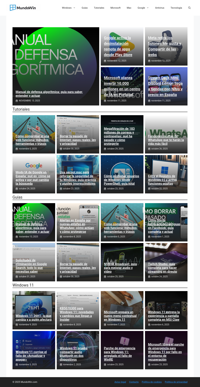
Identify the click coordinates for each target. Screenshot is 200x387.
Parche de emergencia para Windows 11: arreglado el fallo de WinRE (119, 353)
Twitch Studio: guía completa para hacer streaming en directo (162, 267)
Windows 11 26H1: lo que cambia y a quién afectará (34, 317)
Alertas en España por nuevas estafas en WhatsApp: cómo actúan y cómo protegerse (77, 225)
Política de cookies (152, 382)
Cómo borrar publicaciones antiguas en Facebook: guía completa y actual (164, 225)
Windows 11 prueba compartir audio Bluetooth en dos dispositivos (74, 353)
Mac (129, 7)
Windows (70, 8)
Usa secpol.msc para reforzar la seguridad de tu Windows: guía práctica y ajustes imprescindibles (78, 177)
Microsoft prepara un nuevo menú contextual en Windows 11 (120, 315)
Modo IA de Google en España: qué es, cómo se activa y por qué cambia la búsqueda (33, 177)
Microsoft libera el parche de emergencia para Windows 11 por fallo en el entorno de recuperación (166, 352)
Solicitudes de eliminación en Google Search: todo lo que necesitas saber (31, 265)
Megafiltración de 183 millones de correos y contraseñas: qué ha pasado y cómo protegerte (119, 136)
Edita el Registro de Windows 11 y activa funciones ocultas (162, 179)
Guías (85, 7)
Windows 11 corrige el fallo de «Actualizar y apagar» (31, 355)
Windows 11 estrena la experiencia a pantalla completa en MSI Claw (164, 315)
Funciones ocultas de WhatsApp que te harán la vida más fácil (166, 140)
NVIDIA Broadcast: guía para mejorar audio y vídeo (120, 267)
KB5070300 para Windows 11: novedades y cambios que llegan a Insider (77, 313)
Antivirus (159, 7)
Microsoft (115, 7)
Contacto (134, 382)
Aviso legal (120, 382)
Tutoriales (99, 7)
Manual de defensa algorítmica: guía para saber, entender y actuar (32, 227)
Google (145, 8)
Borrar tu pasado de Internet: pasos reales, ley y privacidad (78, 140)
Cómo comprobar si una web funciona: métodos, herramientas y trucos (32, 140)
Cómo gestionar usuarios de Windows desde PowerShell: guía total (121, 179)
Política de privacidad (176, 382)
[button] (189, 8)
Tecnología (176, 7)
